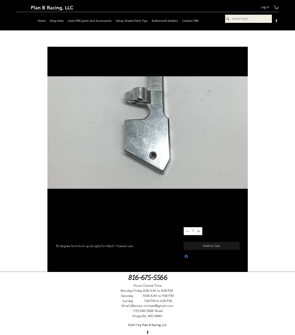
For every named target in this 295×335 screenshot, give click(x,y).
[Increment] (199, 231)
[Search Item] (247, 19)
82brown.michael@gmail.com (151, 306)
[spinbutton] (193, 231)
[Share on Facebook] (186, 256)
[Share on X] (194, 256)
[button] (276, 7)
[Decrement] (187, 231)
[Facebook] (276, 21)
